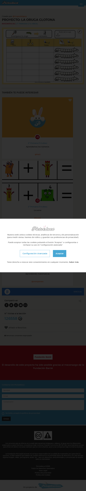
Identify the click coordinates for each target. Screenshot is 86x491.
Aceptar (60, 253)
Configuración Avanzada (35, 253)
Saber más (74, 262)
